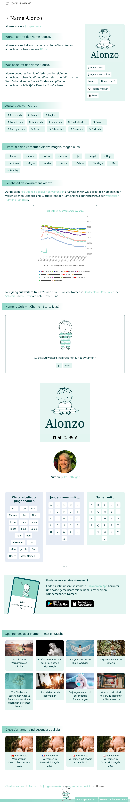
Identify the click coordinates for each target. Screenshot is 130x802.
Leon (13, 521)
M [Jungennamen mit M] (64, 518)
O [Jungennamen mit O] (77, 518)
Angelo (93, 156)
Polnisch (99, 121)
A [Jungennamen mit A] (51, 504)
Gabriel (80, 163)
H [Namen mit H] (105, 511)
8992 (92, 95)
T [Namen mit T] (118, 525)
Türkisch (95, 129)
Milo (13, 549)
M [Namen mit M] (105, 518)
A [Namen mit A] (91, 504)
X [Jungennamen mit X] (70, 532)
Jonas (13, 528)
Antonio (14, 163)
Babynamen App (97, 586)
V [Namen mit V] (98, 532)
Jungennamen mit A (99, 74)
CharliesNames (14, 786)
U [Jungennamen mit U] (51, 532)
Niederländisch (77, 121)
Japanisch (55, 121)
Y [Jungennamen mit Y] (77, 532)
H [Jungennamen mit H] (64, 511)
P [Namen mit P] (91, 525)
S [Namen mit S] (111, 525)
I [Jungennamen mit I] (70, 511)
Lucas (31, 542)
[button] (43, 409)
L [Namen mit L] (98, 518)
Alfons (43, 49)
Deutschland (92, 292)
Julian (34, 521)
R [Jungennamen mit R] (64, 525)
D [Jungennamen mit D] (71, 504)
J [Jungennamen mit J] (77, 511)
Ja (59, 365)
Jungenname (33, 26)
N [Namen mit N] (111, 518)
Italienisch (36, 121)
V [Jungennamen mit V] (57, 532)
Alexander (17, 542)
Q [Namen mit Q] (98, 525)
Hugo (109, 156)
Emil (23, 528)
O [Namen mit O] (118, 518)
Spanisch (76, 129)
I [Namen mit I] (111, 511)
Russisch (37, 129)
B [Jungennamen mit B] (57, 504)
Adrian (48, 163)
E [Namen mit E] (118, 504)
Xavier (31, 156)
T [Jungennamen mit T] (77, 525)
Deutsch (33, 114)
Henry (12, 555)
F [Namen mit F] (91, 511)
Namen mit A (108, 81)
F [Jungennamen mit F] (51, 511)
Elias (14, 508)
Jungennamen (95, 67)
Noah (35, 515)
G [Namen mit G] (98, 511)
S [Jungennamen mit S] (70, 525)
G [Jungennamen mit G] (57, 511)
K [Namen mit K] (91, 518)
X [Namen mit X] (111, 532)
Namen (92, 81)
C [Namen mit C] (104, 504)
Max (114, 163)
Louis (34, 528)
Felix (19, 535)
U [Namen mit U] (91, 532)
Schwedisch (56, 129)
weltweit (26, 296)
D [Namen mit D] (111, 504)
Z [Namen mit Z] (104, 538)
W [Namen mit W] (105, 532)
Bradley (14, 170)
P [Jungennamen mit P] (51, 525)
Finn (33, 508)
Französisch (15, 121)
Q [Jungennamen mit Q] (57, 525)
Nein (67, 365)
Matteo (13, 515)
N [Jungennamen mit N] (71, 518)
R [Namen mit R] (104, 525)
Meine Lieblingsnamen (112, 799)
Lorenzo (14, 156)
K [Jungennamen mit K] (51, 518)
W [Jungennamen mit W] (64, 532)
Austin (64, 163)
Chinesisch (14, 114)
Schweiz (10, 296)
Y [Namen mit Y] (118, 532)
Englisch (51, 114)
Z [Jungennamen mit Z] (64, 538)
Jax (78, 156)
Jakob (24, 549)
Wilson (47, 156)
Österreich (107, 292)
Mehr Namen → (29, 555)
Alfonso (64, 156)
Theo (23, 521)
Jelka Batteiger (70, 477)
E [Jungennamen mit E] (77, 504)
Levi (24, 508)
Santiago (98, 163)
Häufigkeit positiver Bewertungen (43, 191)
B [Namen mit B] (98, 504)
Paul (33, 549)
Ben (28, 535)
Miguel (31, 163)
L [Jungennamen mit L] (57, 518)
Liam (24, 515)
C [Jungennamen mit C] (64, 504)
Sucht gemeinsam (86, 799)
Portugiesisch (16, 129)
